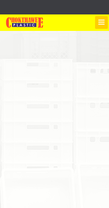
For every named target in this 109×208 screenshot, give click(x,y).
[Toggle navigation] (101, 22)
